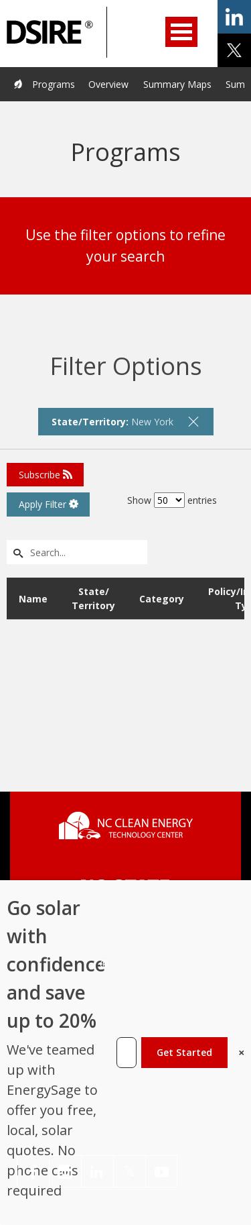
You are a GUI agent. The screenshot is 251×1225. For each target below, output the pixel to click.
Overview (108, 84)
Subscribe (45, 474)
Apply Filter (48, 504)
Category (161, 598)
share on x (234, 50)
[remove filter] (193, 421)
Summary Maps (177, 84)
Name (33, 598)
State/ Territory (93, 598)
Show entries (172, 500)
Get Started (184, 1052)
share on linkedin (234, 17)
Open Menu (181, 32)
